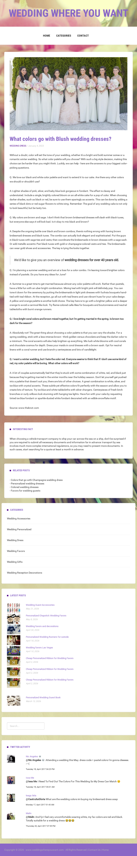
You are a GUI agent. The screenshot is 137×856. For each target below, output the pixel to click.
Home (46, 35)
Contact (83, 35)
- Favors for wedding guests (25, 490)
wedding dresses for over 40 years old (91, 260)
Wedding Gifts (14, 561)
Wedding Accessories (18, 518)
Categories (63, 35)
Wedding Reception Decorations (24, 572)
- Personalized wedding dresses (27, 483)
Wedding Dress (18, 146)
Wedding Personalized (19, 529)
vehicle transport (38, 438)
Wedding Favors (16, 551)
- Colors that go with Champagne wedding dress (36, 480)
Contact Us (94, 849)
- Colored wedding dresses (24, 487)
